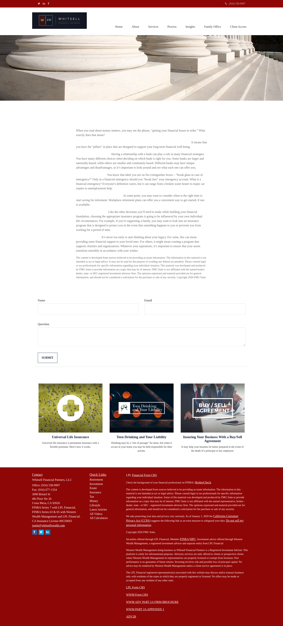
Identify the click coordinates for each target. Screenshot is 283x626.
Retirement (96, 479)
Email (148, 300)
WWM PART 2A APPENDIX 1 (145, 609)
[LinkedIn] (44, 4)
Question (43, 324)
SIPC (192, 539)
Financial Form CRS (144, 475)
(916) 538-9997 (235, 3)
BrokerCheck (203, 482)
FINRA (184, 539)
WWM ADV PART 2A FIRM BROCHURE (152, 602)
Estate (93, 488)
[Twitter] (39, 4)
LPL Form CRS (135, 587)
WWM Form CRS (137, 594)
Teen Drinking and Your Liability (141, 437)
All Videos (96, 513)
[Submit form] (47, 358)
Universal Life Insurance (70, 437)
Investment (96, 483)
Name (41, 300)
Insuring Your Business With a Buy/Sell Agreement (212, 439)
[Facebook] (48, 4)
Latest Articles (98, 509)
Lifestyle (95, 505)
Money (94, 501)
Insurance (95, 492)
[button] (133, 21)
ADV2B (131, 616)
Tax (92, 496)
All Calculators (99, 518)
